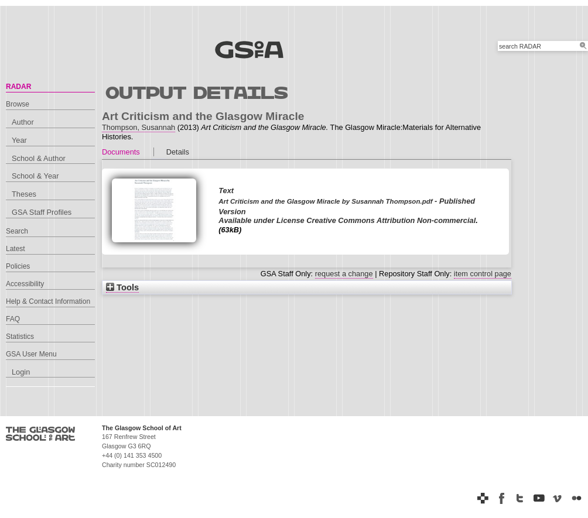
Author (23, 122)
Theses (24, 194)
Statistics (20, 336)
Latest (15, 249)
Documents (121, 151)
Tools (122, 287)
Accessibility (25, 284)
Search (17, 231)
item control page (482, 273)
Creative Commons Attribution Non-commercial (391, 220)
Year (19, 140)
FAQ (13, 319)
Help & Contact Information (48, 301)
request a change (344, 273)
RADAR (18, 87)
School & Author (39, 158)
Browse (17, 104)
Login (21, 372)
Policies (18, 266)
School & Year (35, 175)
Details (177, 151)
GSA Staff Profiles (41, 212)
